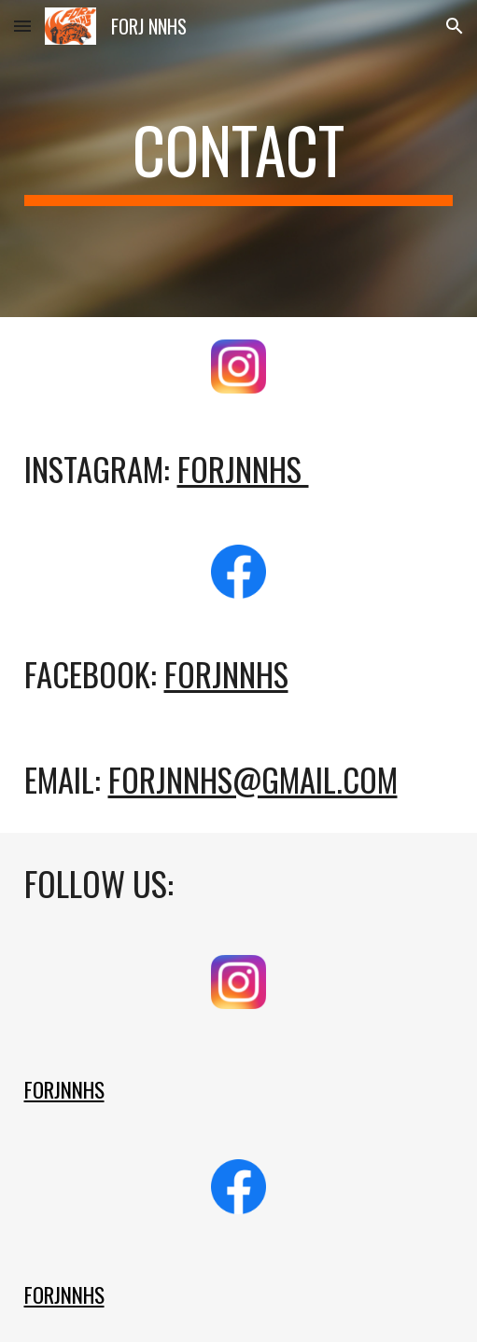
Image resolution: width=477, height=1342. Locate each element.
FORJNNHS (226, 674)
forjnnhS (243, 468)
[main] (239, 159)
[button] (22, 25)
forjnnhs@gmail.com (253, 779)
